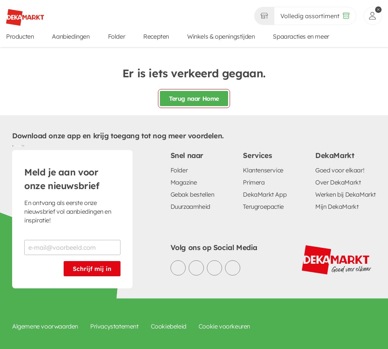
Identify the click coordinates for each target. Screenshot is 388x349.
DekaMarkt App (264, 194)
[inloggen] (373, 16)
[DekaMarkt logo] (25, 14)
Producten (20, 36)
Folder (116, 36)
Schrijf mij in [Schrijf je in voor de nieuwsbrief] (92, 268)
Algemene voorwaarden (45, 326)
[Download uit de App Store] (21, 145)
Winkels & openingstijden (221, 36)
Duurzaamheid (190, 206)
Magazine (184, 182)
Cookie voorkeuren (224, 326)
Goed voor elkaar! (339, 170)
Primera (253, 182)
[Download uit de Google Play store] (15, 145)
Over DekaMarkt (338, 182)
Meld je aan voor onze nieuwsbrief (61, 178)
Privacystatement (114, 326)
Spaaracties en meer (301, 36)
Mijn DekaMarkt (336, 206)
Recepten (156, 36)
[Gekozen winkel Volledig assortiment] (264, 16)
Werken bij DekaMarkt (345, 194)
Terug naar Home (194, 98)
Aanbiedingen (70, 36)
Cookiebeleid (168, 326)
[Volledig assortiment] (315, 16)
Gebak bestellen (192, 194)
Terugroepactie (263, 206)
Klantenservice (263, 170)
